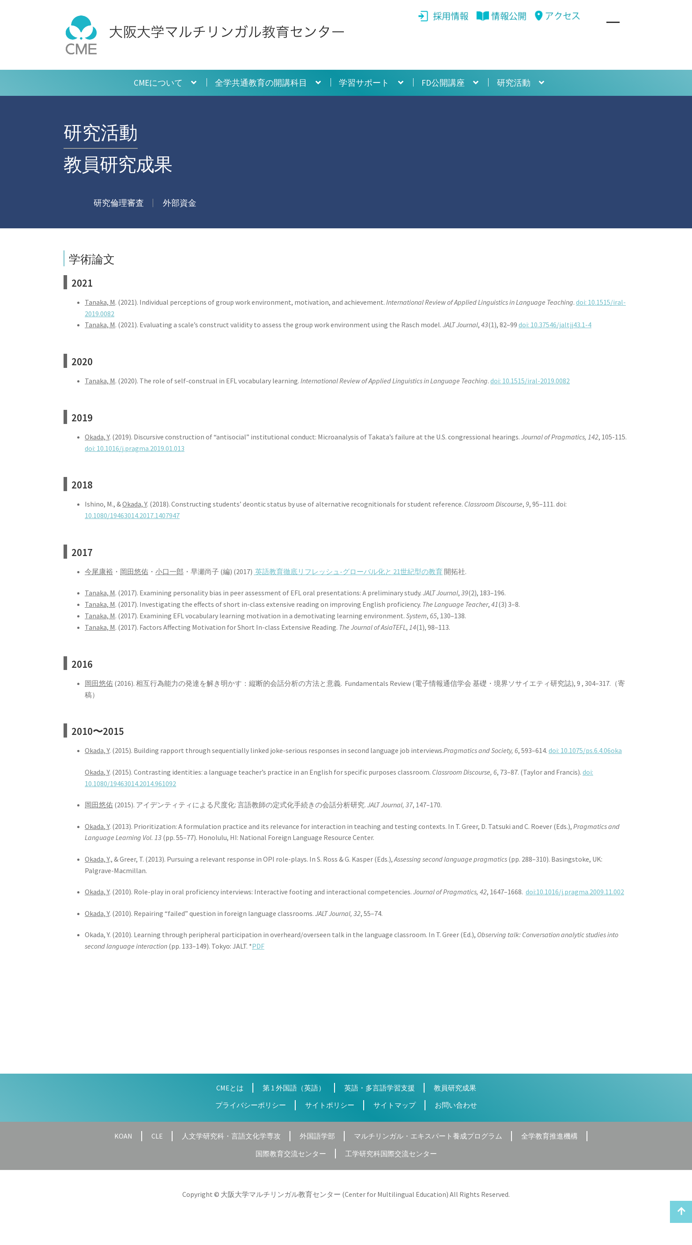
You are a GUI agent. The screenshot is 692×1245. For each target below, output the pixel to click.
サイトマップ (394, 1105)
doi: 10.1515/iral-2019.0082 (530, 380)
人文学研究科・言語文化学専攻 (231, 1135)
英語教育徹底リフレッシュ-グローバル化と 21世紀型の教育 (348, 571)
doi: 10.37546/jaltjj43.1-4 (555, 324)
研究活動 (513, 82)
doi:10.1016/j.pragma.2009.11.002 (575, 891)
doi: (588, 772)
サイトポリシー (329, 1105)
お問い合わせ (456, 1105)
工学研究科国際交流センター (391, 1153)
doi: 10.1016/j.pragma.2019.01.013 (134, 448)
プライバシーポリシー (250, 1105)
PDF (258, 946)
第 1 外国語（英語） (294, 1087)
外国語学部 (317, 1135)
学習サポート (364, 82)
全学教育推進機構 (549, 1135)
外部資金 (179, 202)
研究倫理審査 (119, 202)
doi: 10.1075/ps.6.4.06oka (585, 750)
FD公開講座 (443, 82)
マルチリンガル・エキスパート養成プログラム (428, 1135)
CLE (157, 1135)
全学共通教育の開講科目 (261, 82)
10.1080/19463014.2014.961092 (130, 783)
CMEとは (230, 1087)
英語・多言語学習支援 (379, 1087)
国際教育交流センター (291, 1153)
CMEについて (158, 82)
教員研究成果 (455, 1087)
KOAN (123, 1135)
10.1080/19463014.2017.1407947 (132, 515)
